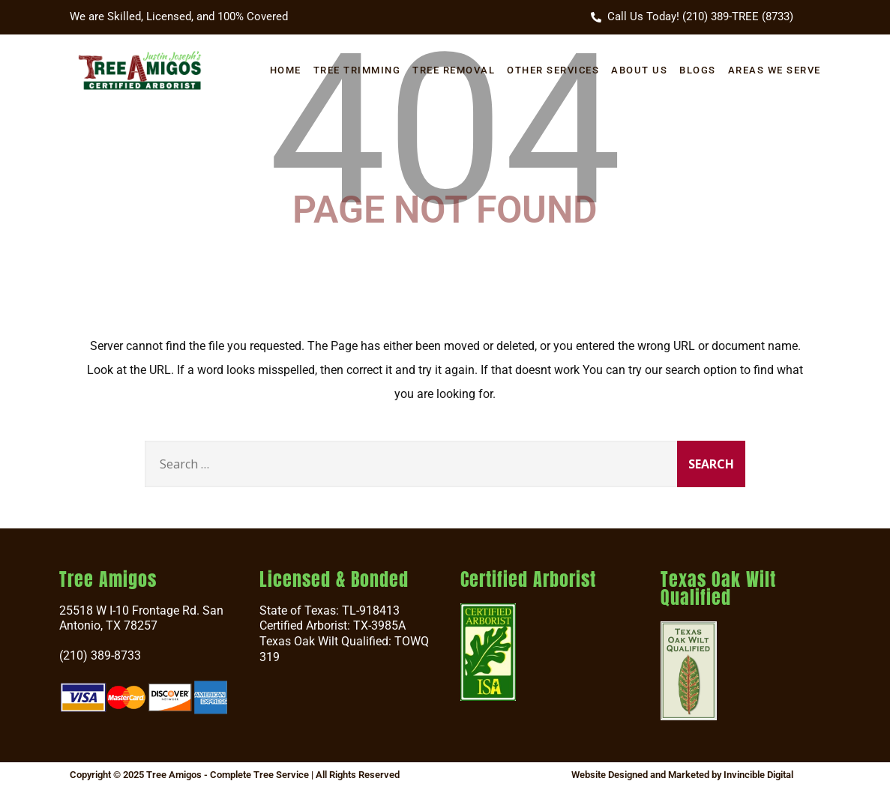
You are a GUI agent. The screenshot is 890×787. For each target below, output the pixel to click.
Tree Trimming (357, 70)
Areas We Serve (774, 70)
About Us (639, 70)
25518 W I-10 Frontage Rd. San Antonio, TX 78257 (141, 618)
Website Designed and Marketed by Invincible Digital (682, 774)
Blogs (697, 70)
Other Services (553, 70)
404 (445, 130)
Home (285, 70)
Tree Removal (453, 70)
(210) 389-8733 (100, 655)
